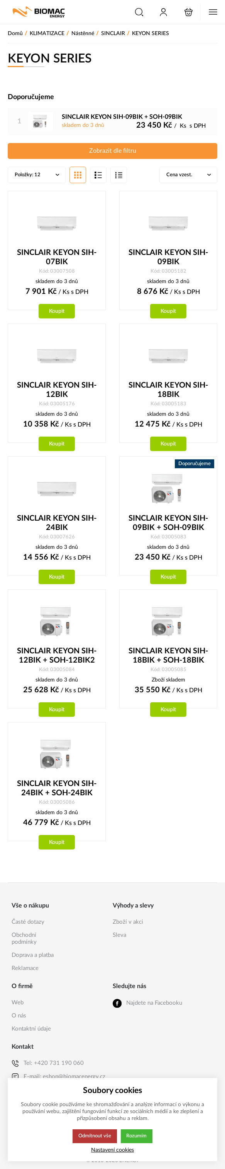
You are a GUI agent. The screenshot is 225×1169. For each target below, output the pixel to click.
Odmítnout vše (95, 1136)
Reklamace (25, 968)
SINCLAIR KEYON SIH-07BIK (56, 258)
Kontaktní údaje (31, 1029)
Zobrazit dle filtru (112, 151)
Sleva (119, 935)
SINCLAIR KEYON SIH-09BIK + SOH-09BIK (168, 524)
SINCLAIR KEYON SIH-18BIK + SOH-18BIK (168, 657)
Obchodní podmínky (24, 938)
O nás (19, 1016)
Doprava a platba (33, 955)
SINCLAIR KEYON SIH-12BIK (56, 391)
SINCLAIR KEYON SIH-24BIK (56, 524)
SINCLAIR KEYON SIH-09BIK (168, 258)
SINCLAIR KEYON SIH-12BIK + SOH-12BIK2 (56, 657)
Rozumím (137, 1136)
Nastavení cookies (112, 1150)
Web (18, 1002)
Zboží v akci (128, 922)
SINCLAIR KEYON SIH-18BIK (168, 391)
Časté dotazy (28, 922)
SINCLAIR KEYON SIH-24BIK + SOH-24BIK (56, 790)
